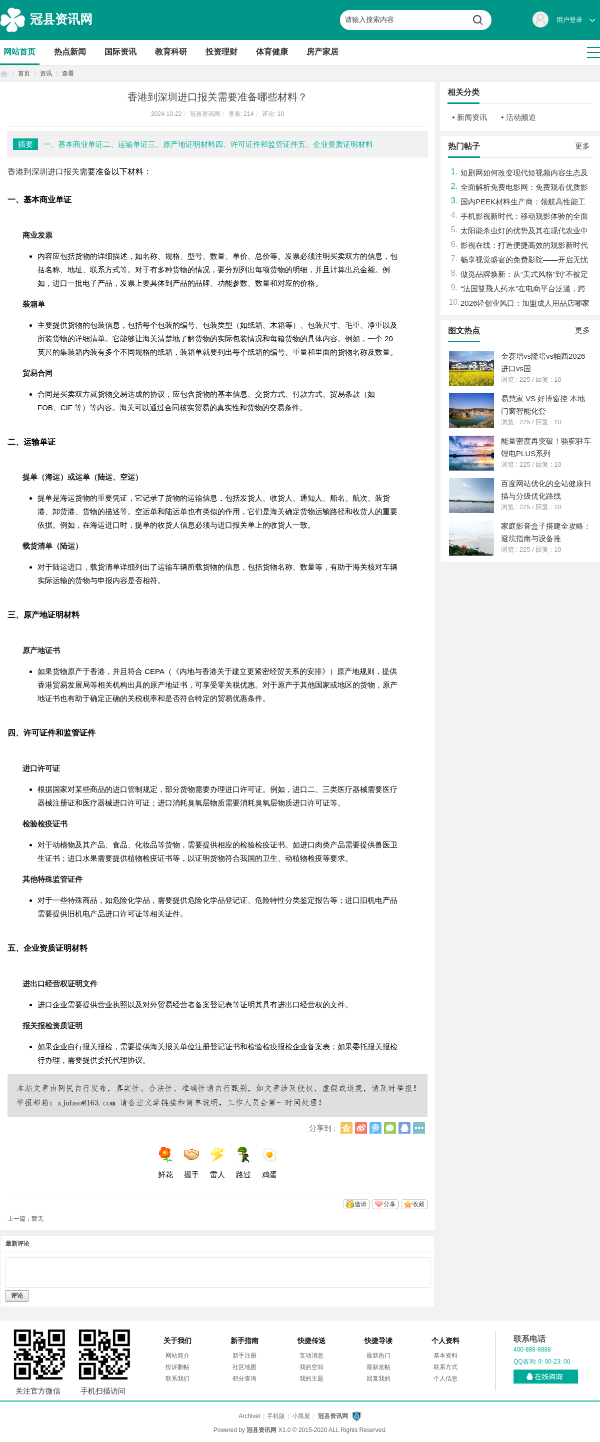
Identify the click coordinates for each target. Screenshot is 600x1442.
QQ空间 (346, 1128)
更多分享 (419, 1128)
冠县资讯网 (61, 19)
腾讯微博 (376, 1128)
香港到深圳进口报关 (44, 171)
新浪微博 (361, 1128)
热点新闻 (70, 51)
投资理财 (222, 51)
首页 (4, 73)
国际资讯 (120, 51)
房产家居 (322, 51)
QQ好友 (404, 1128)
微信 (390, 1128)
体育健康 (272, 51)
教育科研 (171, 51)
